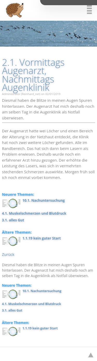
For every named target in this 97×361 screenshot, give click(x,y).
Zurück (8, 254)
